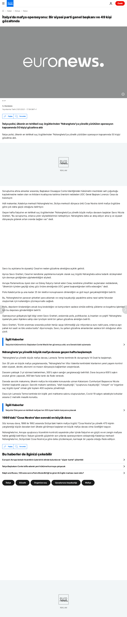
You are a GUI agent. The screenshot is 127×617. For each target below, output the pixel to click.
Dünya (17, 11)
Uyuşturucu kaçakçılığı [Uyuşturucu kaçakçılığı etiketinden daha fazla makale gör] (66, 482)
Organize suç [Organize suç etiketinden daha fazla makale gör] (40, 482)
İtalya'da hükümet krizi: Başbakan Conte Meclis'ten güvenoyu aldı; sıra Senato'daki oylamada (48, 344)
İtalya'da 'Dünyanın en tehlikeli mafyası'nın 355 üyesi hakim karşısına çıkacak (41, 410)
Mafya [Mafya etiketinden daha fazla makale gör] (88, 482)
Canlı (120, 3)
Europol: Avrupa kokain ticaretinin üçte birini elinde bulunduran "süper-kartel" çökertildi (42, 459)
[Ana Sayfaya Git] (10, 3)
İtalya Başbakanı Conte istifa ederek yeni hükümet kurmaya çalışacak (33, 466)
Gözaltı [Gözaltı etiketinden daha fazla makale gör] (22, 482)
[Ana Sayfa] (3, 11)
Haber (9, 11)
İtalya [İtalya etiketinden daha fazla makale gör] (8, 482)
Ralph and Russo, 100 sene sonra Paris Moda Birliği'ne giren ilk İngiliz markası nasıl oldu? (43, 473)
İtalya (25, 11)
